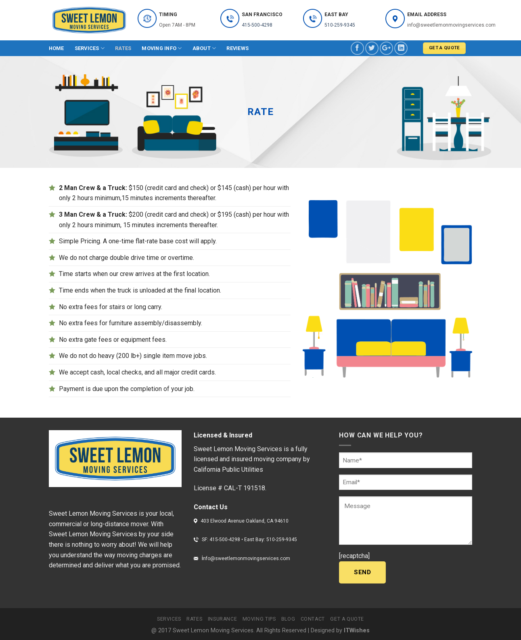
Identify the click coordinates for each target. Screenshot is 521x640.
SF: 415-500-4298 (221, 539)
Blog (288, 619)
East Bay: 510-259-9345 (270, 539)
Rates (123, 48)
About (204, 48)
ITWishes (357, 630)
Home (56, 48)
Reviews (237, 48)
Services (90, 48)
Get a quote (347, 619)
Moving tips (259, 619)
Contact (313, 619)
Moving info (162, 48)
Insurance (222, 619)
